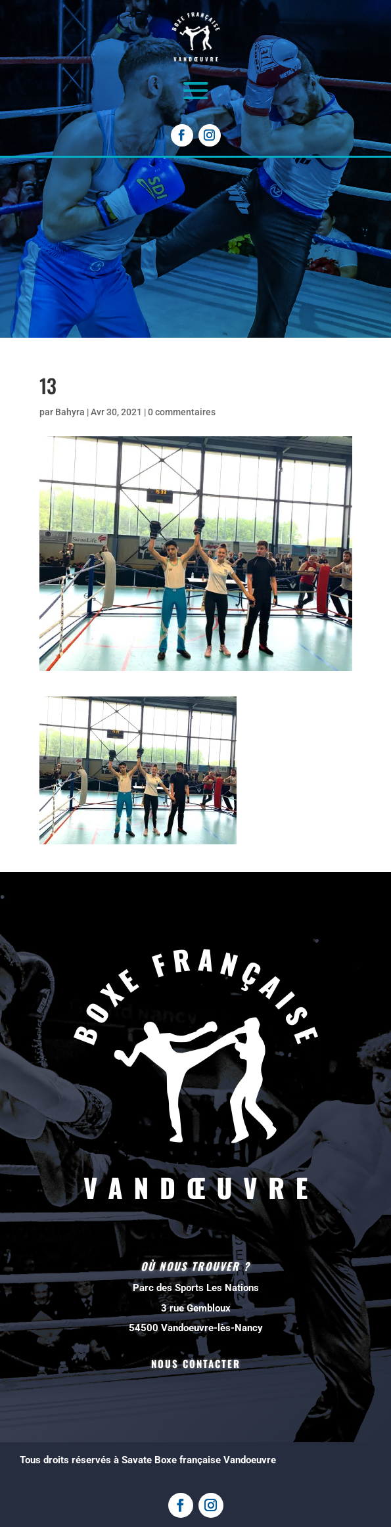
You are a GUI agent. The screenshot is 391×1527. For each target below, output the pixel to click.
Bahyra (70, 412)
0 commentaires (182, 412)
